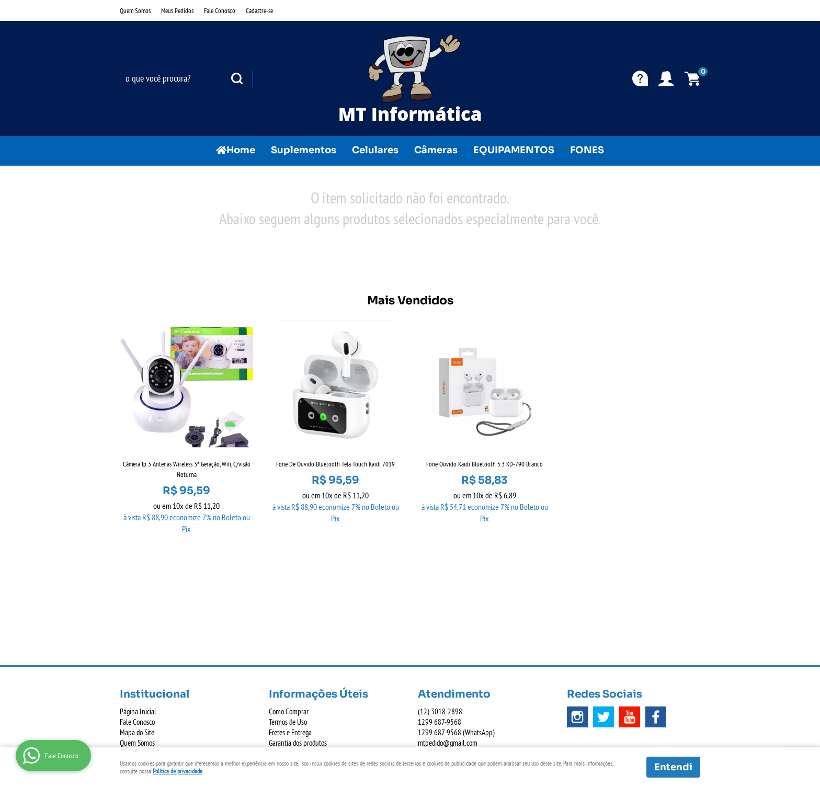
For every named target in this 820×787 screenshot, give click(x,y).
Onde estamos (138, 633)
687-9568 (439, 602)
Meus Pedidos (177, 10)
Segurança (283, 633)
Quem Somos (135, 10)
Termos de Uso (288, 602)
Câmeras (436, 150)
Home (240, 150)
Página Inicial (138, 591)
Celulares (375, 150)
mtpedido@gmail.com (447, 623)
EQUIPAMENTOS (513, 150)
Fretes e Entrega (290, 612)
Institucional (154, 573)
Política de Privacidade (298, 654)
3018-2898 (440, 591)
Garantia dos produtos (298, 623)
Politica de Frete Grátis (298, 643)
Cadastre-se (259, 10)
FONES (587, 150)
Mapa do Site (137, 612)
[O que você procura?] (237, 78)
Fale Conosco (219, 10)
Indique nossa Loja (144, 643)
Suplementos (303, 150)
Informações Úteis (318, 573)
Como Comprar (289, 591)
